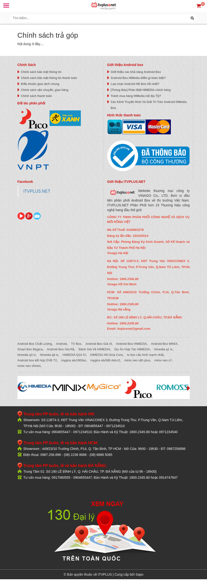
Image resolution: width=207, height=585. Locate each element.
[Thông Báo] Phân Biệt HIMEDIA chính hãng (141, 90)
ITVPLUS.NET (36, 191)
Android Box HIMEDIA (131, 344)
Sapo (139, 574)
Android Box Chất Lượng (34, 344)
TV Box (76, 344)
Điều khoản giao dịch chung (40, 84)
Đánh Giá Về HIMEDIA (94, 349)
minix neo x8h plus (137, 360)
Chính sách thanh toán (36, 96)
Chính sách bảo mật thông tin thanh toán (49, 78)
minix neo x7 (163, 360)
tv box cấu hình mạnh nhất (145, 355)
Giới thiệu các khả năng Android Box (136, 72)
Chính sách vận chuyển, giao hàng (44, 90)
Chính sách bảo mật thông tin (41, 72)
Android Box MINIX (164, 344)
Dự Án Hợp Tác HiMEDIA (132, 349)
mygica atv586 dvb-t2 (105, 360)
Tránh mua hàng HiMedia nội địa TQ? (136, 96)
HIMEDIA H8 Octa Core (106, 355)
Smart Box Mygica (30, 349)
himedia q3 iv (26, 355)
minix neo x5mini (29, 366)
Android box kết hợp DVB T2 (37, 360)
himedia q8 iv (49, 355)
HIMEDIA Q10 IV (74, 355)
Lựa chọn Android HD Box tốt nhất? (135, 84)
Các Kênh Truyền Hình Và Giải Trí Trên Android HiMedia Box (149, 105)
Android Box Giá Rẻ (60, 349)
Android (61, 344)
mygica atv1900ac (73, 360)
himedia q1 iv (163, 349)
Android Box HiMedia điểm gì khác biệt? (138, 78)
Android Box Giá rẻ (98, 344)
